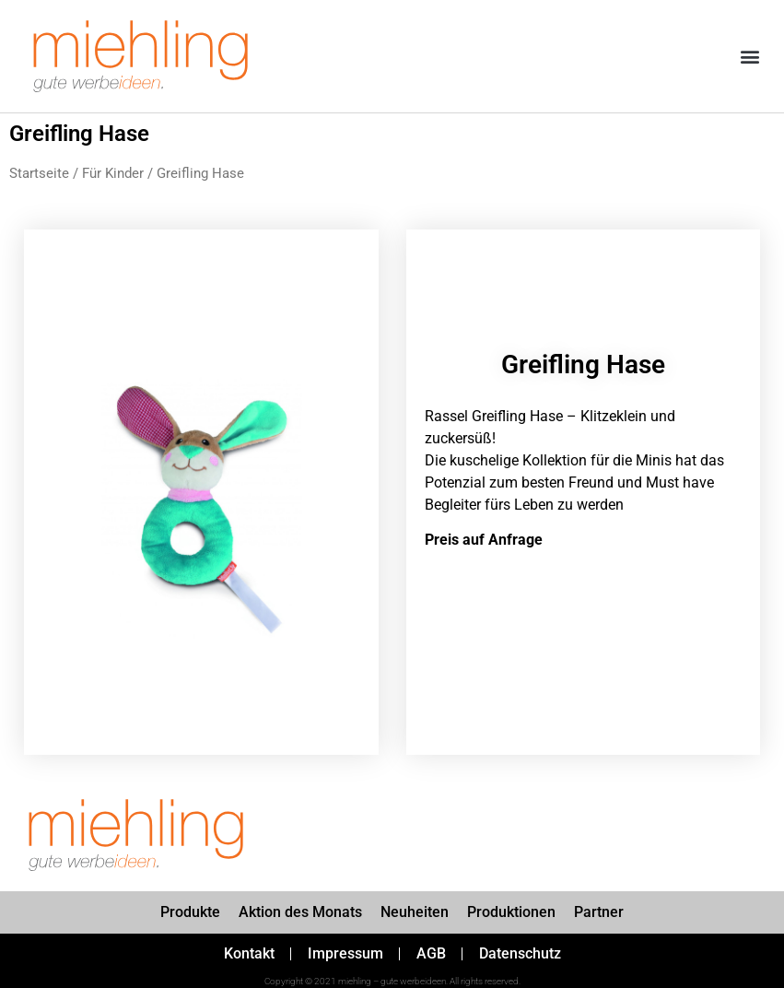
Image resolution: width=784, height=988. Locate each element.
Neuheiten (414, 912)
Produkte (190, 912)
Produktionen (511, 912)
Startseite (39, 173)
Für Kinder (113, 173)
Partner (599, 912)
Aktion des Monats (300, 912)
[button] (750, 56)
